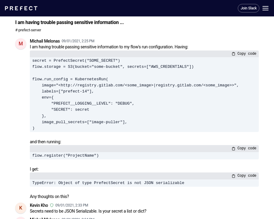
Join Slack (249, 8)
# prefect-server (28, 30)
